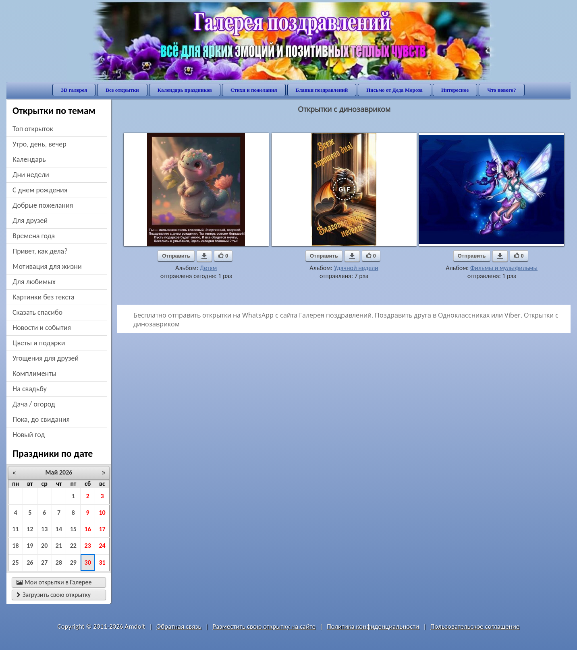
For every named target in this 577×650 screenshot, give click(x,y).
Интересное (455, 90)
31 (102, 562)
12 (30, 529)
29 (73, 562)
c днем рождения (39, 190)
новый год (28, 434)
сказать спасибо (37, 312)
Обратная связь (178, 626)
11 (15, 529)
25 (15, 562)
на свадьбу (29, 388)
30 (88, 562)
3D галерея (74, 90)
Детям (208, 268)
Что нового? (501, 90)
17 (102, 529)
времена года (33, 235)
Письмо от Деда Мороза (394, 90)
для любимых (34, 281)
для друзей (30, 220)
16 (88, 529)
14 (59, 529)
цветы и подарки (38, 342)
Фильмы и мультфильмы (504, 268)
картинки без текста (43, 297)
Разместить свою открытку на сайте (263, 626)
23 (88, 545)
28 (59, 562)
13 (44, 529)
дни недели (30, 174)
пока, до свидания (41, 419)
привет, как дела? (40, 251)
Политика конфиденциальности (373, 626)
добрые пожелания (42, 205)
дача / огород (33, 404)
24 (102, 545)
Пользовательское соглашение (474, 626)
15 (73, 529)
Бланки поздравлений (322, 90)
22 (73, 545)
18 (15, 545)
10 (102, 512)
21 (59, 545)
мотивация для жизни (47, 266)
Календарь (29, 159)
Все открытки (122, 90)
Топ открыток (32, 128)
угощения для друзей (45, 358)
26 (30, 562)
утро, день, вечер (39, 144)
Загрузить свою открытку (54, 594)
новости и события (41, 327)
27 (44, 562)
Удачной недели (356, 268)
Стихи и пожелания (253, 90)
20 (44, 545)
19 (30, 545)
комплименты (34, 373)
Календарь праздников (185, 90)
